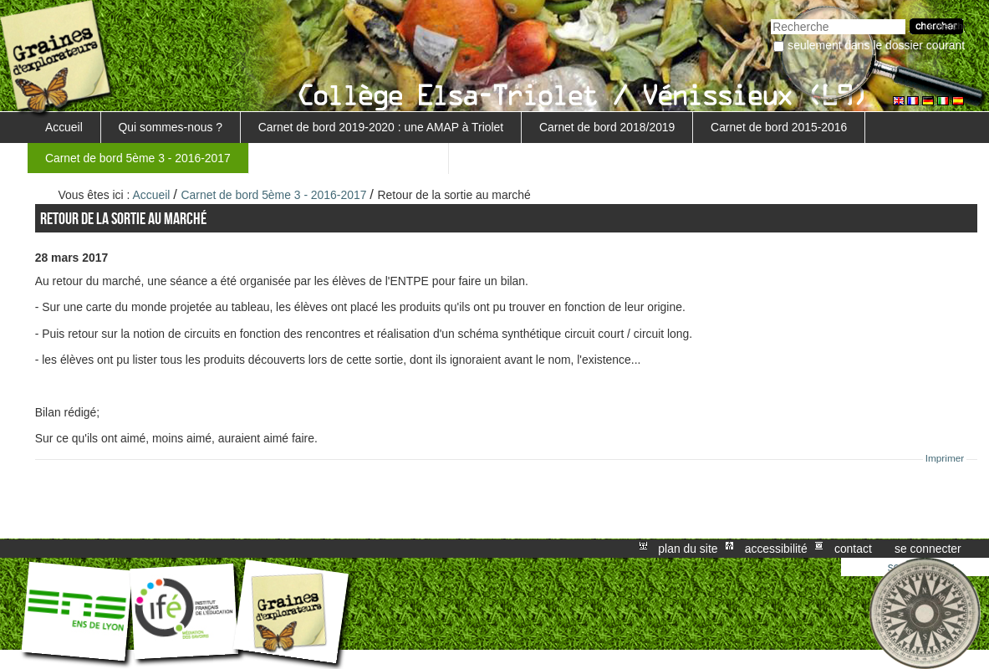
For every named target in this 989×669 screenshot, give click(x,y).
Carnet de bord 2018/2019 (607, 127)
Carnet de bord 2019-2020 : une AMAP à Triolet (381, 127)
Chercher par (770, 17)
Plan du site (687, 548)
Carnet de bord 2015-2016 (779, 127)
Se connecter (928, 548)
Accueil (64, 127)
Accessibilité (776, 548)
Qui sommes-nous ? (170, 127)
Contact (853, 548)
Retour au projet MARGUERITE (349, 158)
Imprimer (945, 458)
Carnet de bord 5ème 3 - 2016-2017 (138, 158)
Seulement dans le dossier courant (876, 45)
